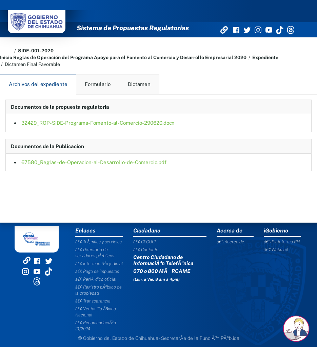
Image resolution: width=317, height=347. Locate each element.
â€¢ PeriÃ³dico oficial (95, 279)
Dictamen (139, 84)
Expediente (265, 57)
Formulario (98, 84)
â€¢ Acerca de (230, 241)
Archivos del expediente (38, 84)
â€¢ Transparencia (93, 300)
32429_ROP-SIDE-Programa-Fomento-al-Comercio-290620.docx (97, 123)
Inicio (6, 57)
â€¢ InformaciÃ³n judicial (99, 263)
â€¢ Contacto (145, 249)
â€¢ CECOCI (144, 241)
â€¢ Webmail (276, 249)
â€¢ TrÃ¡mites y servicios (98, 241)
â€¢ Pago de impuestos (97, 271)
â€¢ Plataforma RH (282, 241)
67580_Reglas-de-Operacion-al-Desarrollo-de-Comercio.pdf (93, 162)
